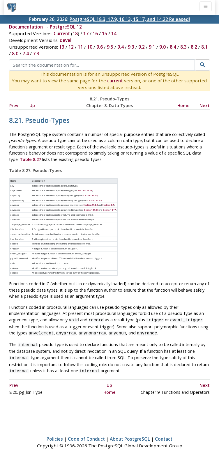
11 (80, 47)
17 (86, 33)
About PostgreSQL (130, 430)
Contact (163, 430)
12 (71, 47)
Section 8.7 (108, 203)
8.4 (173, 47)
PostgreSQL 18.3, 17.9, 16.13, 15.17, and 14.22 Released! (130, 19)
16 (95, 33)
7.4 (25, 53)
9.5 (110, 47)
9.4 (120, 47)
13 (61, 47)
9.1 (152, 47)
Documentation (26, 27)
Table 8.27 (30, 159)
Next (204, 105)
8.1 (204, 47)
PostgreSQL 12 (66, 27)
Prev (13, 105)
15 (104, 33)
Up (32, 105)
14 (113, 33)
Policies (55, 430)
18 (75, 33)
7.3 (36, 53)
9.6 (99, 47)
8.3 (183, 47)
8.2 (194, 47)
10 (89, 47)
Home (183, 105)
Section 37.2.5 (85, 190)
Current (62, 33)
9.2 (141, 47)
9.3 (131, 47)
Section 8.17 (109, 208)
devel (65, 40)
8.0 (15, 53)
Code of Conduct (86, 430)
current (115, 81)
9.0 (162, 47)
